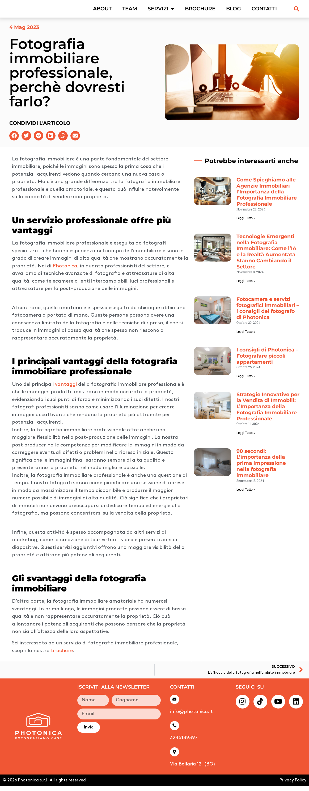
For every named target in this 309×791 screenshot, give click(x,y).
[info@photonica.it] (174, 704)
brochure (62, 655)
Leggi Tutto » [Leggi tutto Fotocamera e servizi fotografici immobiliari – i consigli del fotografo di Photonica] (245, 336)
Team (129, 11)
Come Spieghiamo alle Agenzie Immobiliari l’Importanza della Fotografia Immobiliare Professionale (266, 196)
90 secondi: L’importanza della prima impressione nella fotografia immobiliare (261, 468)
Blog (233, 11)
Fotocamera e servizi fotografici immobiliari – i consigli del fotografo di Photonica (267, 313)
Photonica (65, 270)
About (102, 11)
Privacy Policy (293, 785)
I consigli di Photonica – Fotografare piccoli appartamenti (267, 360)
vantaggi (66, 389)
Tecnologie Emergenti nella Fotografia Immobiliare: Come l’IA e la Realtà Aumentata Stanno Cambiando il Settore (266, 256)
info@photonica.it (191, 716)
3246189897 (184, 742)
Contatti (264, 11)
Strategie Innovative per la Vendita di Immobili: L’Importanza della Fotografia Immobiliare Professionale (267, 411)
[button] (296, 11)
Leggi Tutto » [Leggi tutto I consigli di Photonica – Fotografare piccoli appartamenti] (245, 381)
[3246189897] (174, 730)
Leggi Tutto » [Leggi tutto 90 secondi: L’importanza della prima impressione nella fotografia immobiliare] (245, 494)
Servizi (161, 11)
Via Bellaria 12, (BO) (192, 769)
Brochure (200, 11)
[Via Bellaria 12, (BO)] (174, 756)
